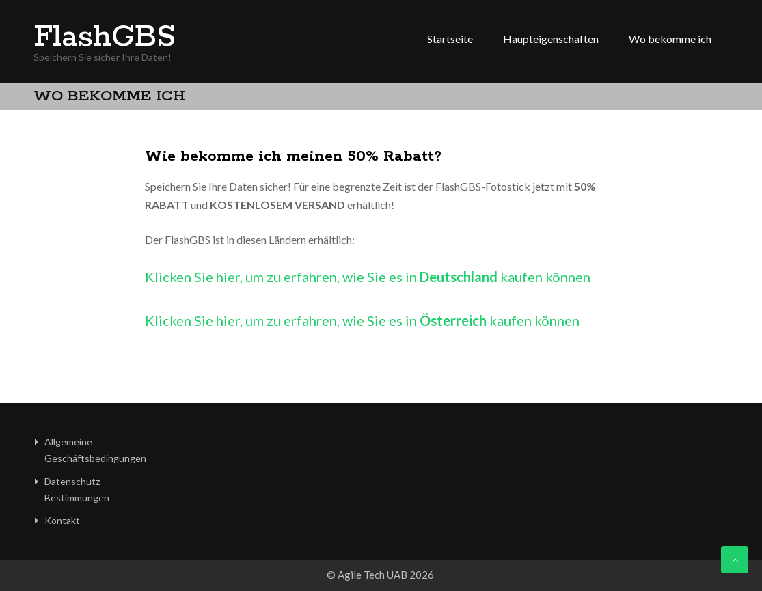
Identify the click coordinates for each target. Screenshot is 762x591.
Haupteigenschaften (551, 38)
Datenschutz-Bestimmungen (76, 490)
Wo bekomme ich (670, 38)
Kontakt (62, 520)
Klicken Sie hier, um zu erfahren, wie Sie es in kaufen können (367, 277)
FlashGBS (104, 37)
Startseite (450, 38)
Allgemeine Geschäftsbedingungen (95, 450)
